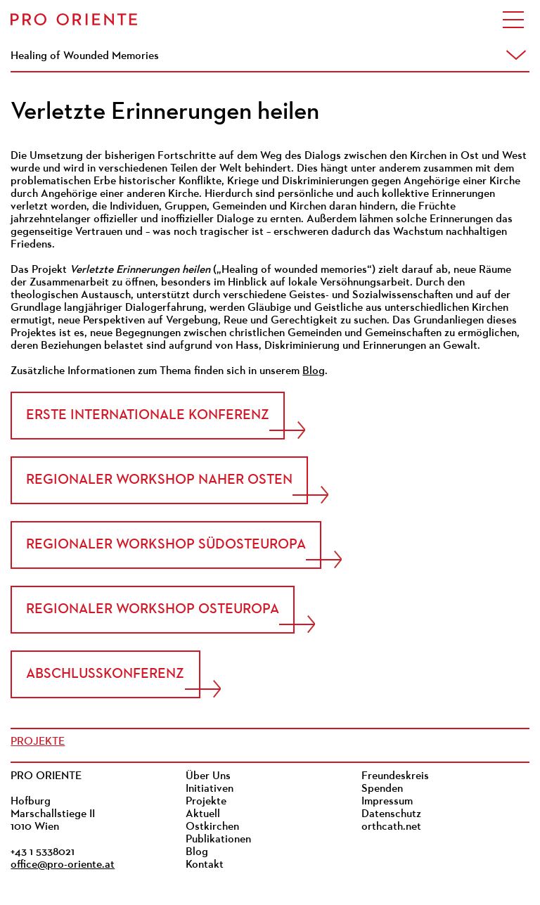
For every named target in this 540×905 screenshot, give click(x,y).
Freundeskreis (395, 776)
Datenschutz (391, 814)
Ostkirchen (212, 827)
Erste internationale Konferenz (147, 416)
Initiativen (209, 789)
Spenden (382, 789)
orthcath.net (391, 827)
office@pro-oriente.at (63, 865)
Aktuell (203, 814)
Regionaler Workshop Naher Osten (159, 480)
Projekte (38, 741)
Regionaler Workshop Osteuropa (152, 610)
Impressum (387, 801)
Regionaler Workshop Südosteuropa (166, 545)
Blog (313, 371)
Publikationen (218, 839)
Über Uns (208, 776)
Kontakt (205, 865)
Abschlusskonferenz (105, 674)
